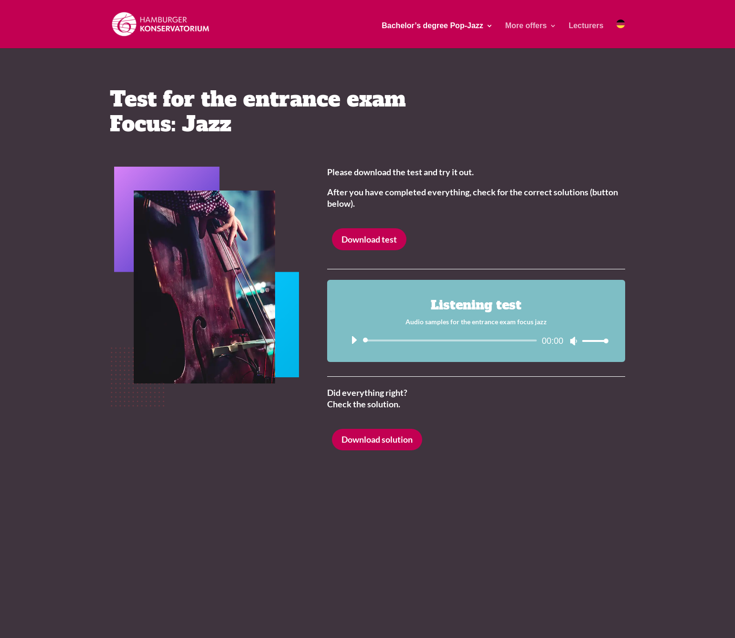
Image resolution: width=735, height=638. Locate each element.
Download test (369, 239)
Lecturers (586, 26)
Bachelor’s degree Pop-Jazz (432, 26)
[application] (476, 340)
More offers (526, 26)
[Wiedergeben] (354, 340)
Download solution (377, 439)
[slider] (451, 340)
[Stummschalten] (573, 341)
